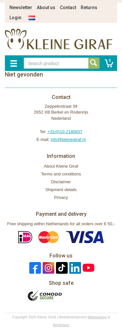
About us (46, 7)
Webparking (97, 317)
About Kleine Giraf (61, 166)
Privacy (61, 197)
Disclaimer (61, 181)
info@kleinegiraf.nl (68, 139)
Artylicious (61, 325)
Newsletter (20, 7)
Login (15, 17)
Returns (89, 7)
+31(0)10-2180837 (64, 131)
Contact (68, 7)
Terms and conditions (61, 174)
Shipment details (60, 189)
